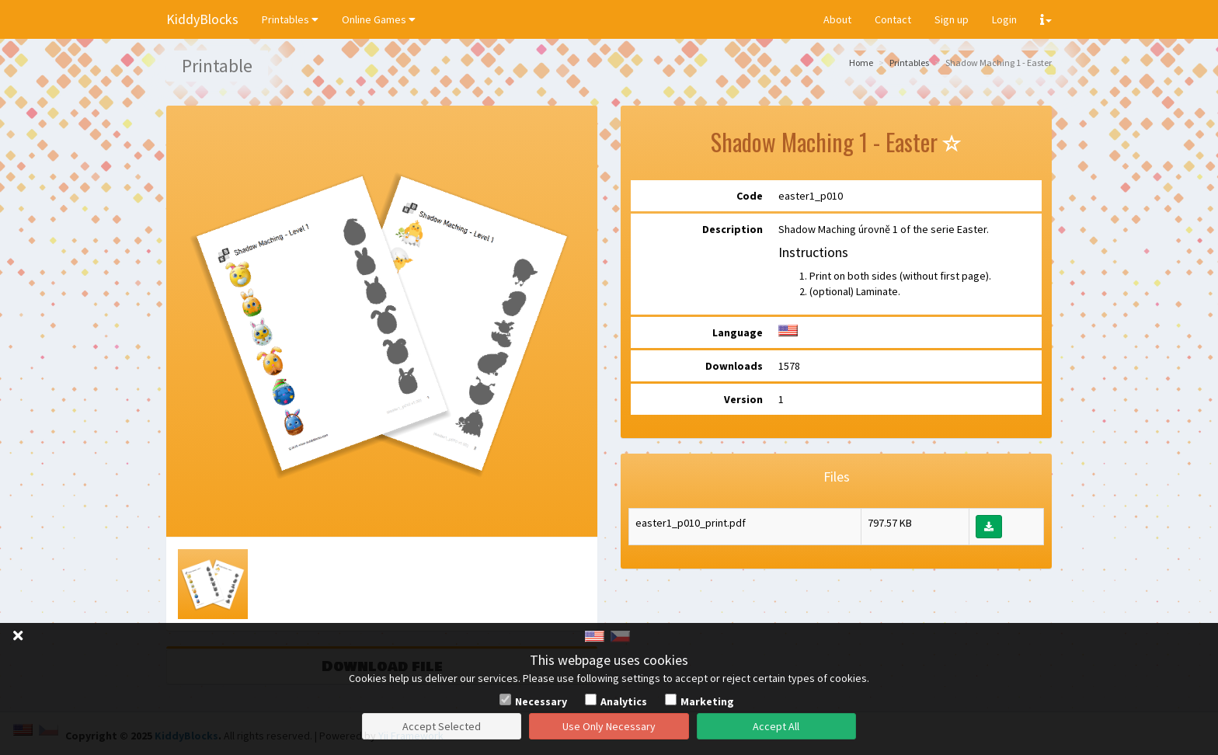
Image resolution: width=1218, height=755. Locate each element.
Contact (893, 19)
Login (1004, 19)
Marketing (707, 701)
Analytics (623, 701)
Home (861, 62)
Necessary (541, 701)
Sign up (951, 19)
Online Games (379, 19)
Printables (290, 19)
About (837, 19)
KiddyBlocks (202, 19)
